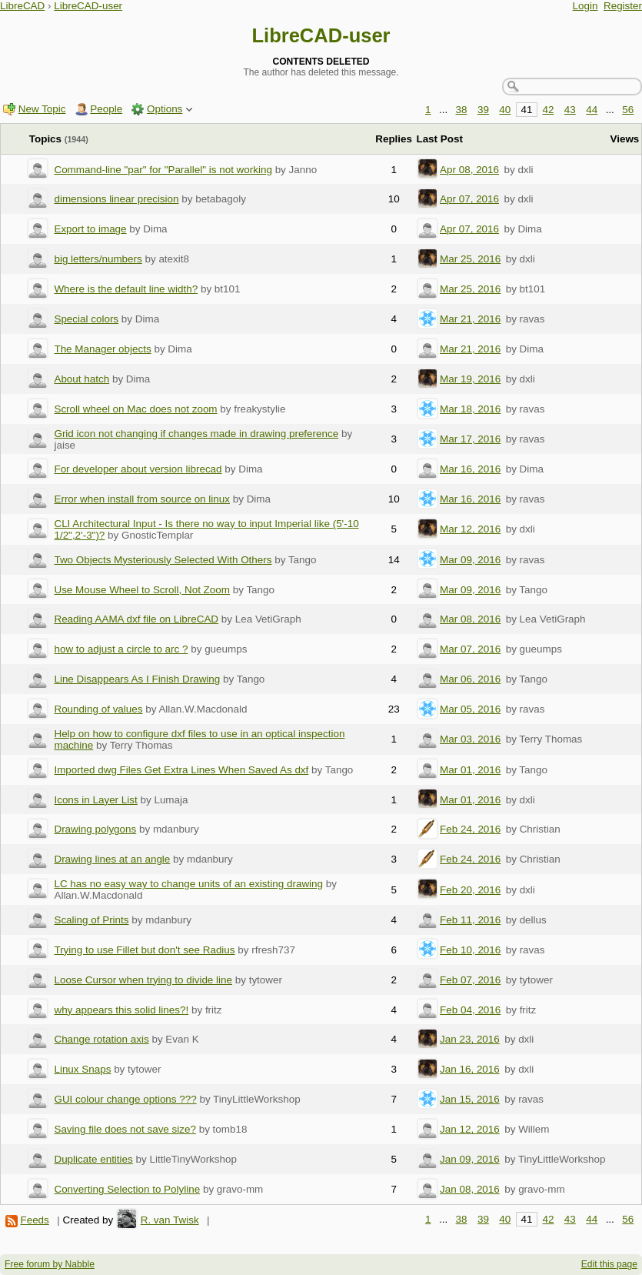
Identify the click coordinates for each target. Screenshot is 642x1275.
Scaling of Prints (91, 920)
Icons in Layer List (95, 800)
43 (570, 109)
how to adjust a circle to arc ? (121, 649)
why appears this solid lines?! (121, 1010)
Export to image (90, 229)
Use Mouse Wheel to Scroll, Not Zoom (142, 590)
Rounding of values (98, 709)
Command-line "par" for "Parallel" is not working (162, 169)
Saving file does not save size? (125, 1129)
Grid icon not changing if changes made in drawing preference (196, 433)
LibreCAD (22, 6)
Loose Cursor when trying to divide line (143, 980)
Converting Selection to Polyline (127, 1189)
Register (623, 6)
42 (548, 109)
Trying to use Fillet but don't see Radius (144, 950)
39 (483, 109)
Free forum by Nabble (50, 1264)
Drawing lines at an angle (112, 859)
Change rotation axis (101, 1039)
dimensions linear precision (116, 199)
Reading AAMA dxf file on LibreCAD (136, 619)
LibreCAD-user (88, 6)
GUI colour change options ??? (125, 1099)
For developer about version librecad (137, 469)
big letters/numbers (97, 259)
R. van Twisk (170, 1220)
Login (585, 6)
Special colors (86, 319)
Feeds (34, 1220)
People (106, 109)
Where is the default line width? (126, 289)
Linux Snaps (82, 1069)
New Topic (42, 109)
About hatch (81, 379)
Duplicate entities (93, 1159)
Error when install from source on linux (142, 499)
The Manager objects (102, 349)
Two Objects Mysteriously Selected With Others (162, 560)
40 (505, 109)
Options (164, 109)
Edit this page (609, 1264)
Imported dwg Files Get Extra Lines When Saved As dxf (181, 770)
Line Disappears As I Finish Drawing (137, 679)
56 (628, 109)
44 (591, 109)
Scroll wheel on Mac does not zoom (135, 409)
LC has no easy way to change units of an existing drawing (188, 883)
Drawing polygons (95, 829)
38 (461, 109)
